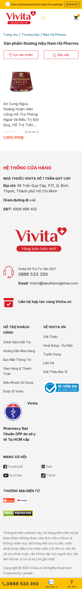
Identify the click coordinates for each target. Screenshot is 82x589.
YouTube (12, 475)
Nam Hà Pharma (54, 34)
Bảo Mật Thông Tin (17, 360)
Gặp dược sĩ (51, 583)
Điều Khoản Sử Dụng (18, 382)
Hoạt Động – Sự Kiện (58, 345)
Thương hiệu (30, 34)
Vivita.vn (36, 568)
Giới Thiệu (50, 336)
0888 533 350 (33, 274)
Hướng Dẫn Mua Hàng (19, 351)
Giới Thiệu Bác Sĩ (55, 372)
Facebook (13, 466)
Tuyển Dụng (52, 354)
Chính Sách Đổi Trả (17, 342)
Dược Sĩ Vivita (13, 391)
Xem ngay (72, 4)
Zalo (46, 466)
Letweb (27, 573)
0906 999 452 (25, 209)
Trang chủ (10, 34)
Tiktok (48, 475)
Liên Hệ (48, 363)
